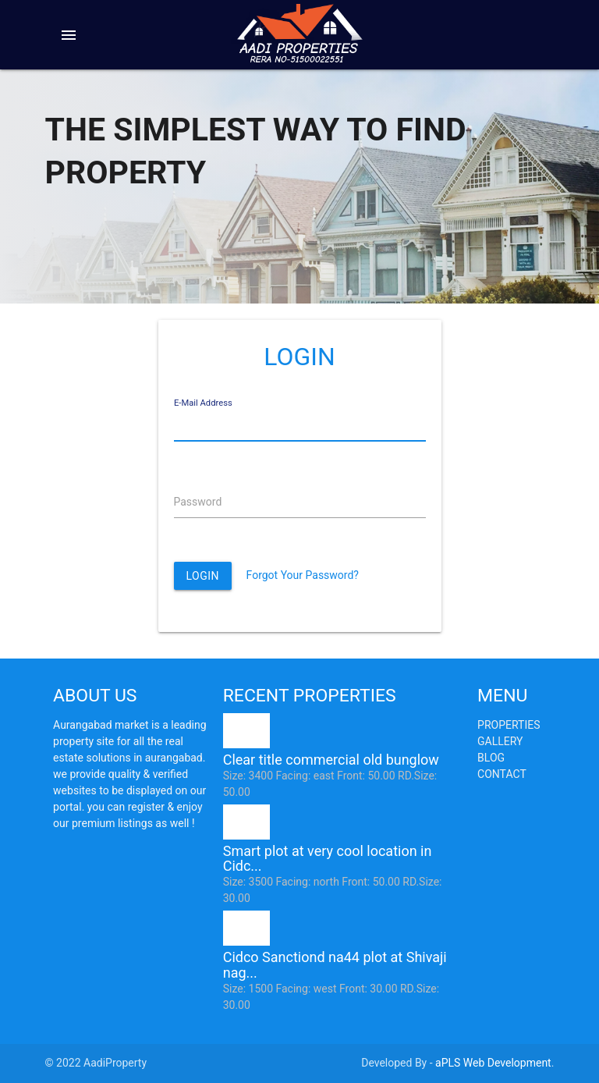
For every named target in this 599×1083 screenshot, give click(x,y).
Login (203, 576)
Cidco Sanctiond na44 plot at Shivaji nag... (335, 965)
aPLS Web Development (493, 1062)
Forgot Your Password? (302, 575)
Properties (508, 725)
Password (198, 501)
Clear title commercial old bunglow (331, 759)
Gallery (500, 741)
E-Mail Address (203, 403)
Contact (501, 774)
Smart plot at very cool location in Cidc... (327, 859)
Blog (491, 757)
